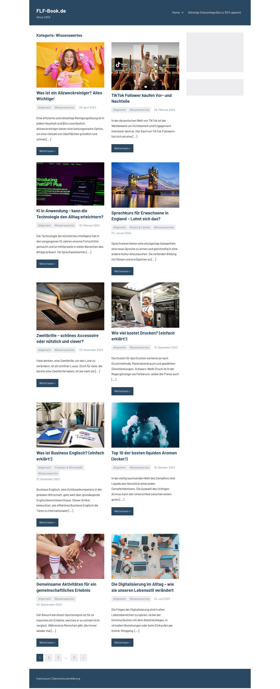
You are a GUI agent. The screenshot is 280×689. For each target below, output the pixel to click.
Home (177, 12)
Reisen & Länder (140, 227)
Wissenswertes (64, 107)
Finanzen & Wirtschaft (68, 468)
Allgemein (44, 107)
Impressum (43, 679)
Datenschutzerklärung (66, 679)
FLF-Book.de (54, 10)
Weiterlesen (47, 151)
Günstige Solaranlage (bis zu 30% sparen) (214, 12)
